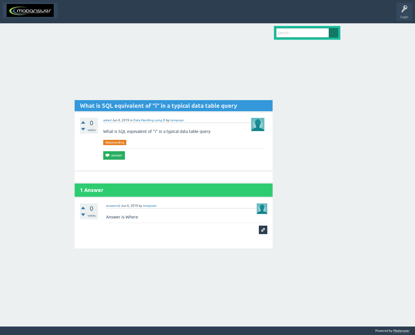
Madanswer (401, 331)
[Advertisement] (174, 63)
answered (113, 206)
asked (107, 120)
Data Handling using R (149, 120)
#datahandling (114, 142)
